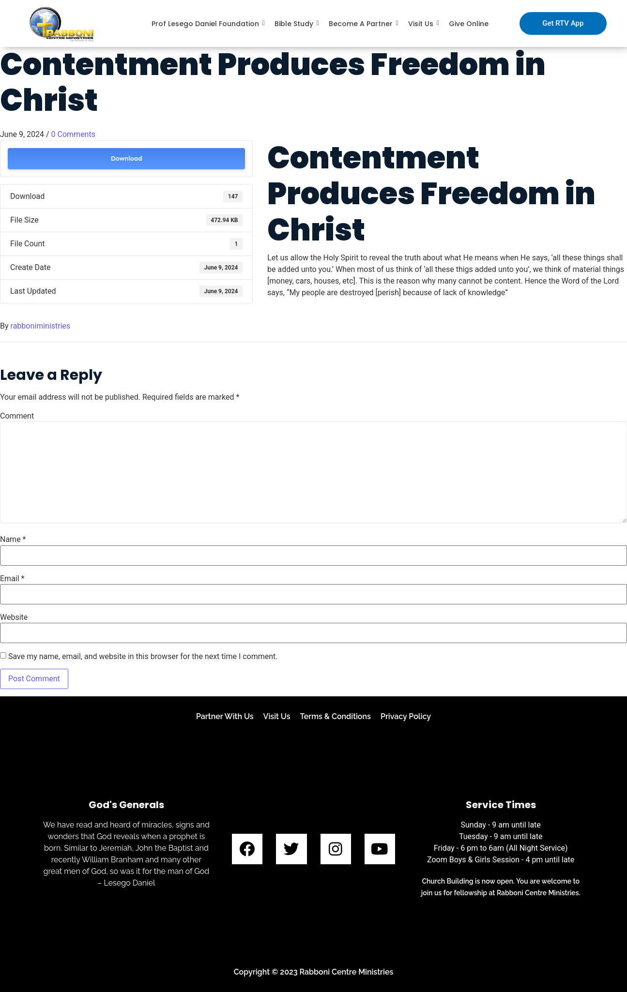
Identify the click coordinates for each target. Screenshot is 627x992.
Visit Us (277, 716)
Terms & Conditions (335, 716)
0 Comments (73, 134)
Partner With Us (225, 716)
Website (14, 617)
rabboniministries (41, 326)
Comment (17, 416)
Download (126, 158)
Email (12, 579)
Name (13, 539)
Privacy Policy (406, 716)
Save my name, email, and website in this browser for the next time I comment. (143, 657)
